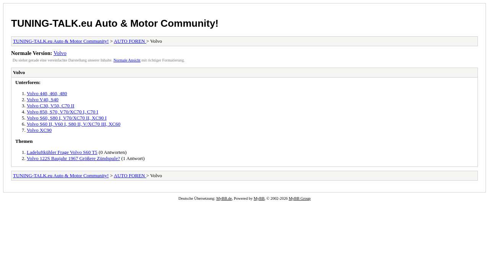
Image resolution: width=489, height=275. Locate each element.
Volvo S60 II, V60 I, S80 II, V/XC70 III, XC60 (73, 124)
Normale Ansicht (127, 60)
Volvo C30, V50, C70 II (50, 105)
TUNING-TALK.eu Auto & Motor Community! (115, 23)
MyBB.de (224, 198)
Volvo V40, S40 (42, 99)
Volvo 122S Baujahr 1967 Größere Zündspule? (73, 158)
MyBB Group (300, 198)
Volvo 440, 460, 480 (47, 93)
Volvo (59, 53)
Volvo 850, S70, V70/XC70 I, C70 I (62, 112)
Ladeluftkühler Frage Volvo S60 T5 (62, 152)
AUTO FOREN (130, 41)
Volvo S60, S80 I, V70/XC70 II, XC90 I (67, 118)
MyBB (259, 198)
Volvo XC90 (39, 130)
